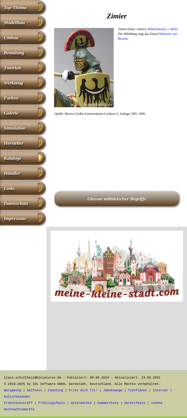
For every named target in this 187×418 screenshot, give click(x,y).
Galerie (11, 113)
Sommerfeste (108, 403)
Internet (160, 390)
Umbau (11, 37)
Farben (11, 97)
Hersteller (13, 143)
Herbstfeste (134, 403)
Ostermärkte (81, 403)
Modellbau (14, 22)
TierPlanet (137, 390)
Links (9, 188)
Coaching (55, 390)
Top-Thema (15, 7)
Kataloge (12, 158)
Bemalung (14, 52)
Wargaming (12, 390)
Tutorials (13, 67)
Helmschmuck (156, 29)
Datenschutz (16, 203)
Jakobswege (112, 390)
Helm (173, 29)
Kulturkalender (17, 397)
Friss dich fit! (83, 390)
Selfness (34, 390)
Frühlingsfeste (51, 403)
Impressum (15, 218)
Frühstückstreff (18, 403)
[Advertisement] (116, 148)
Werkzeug (13, 82)
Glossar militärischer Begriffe (116, 198)
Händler (12, 173)
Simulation (14, 128)
